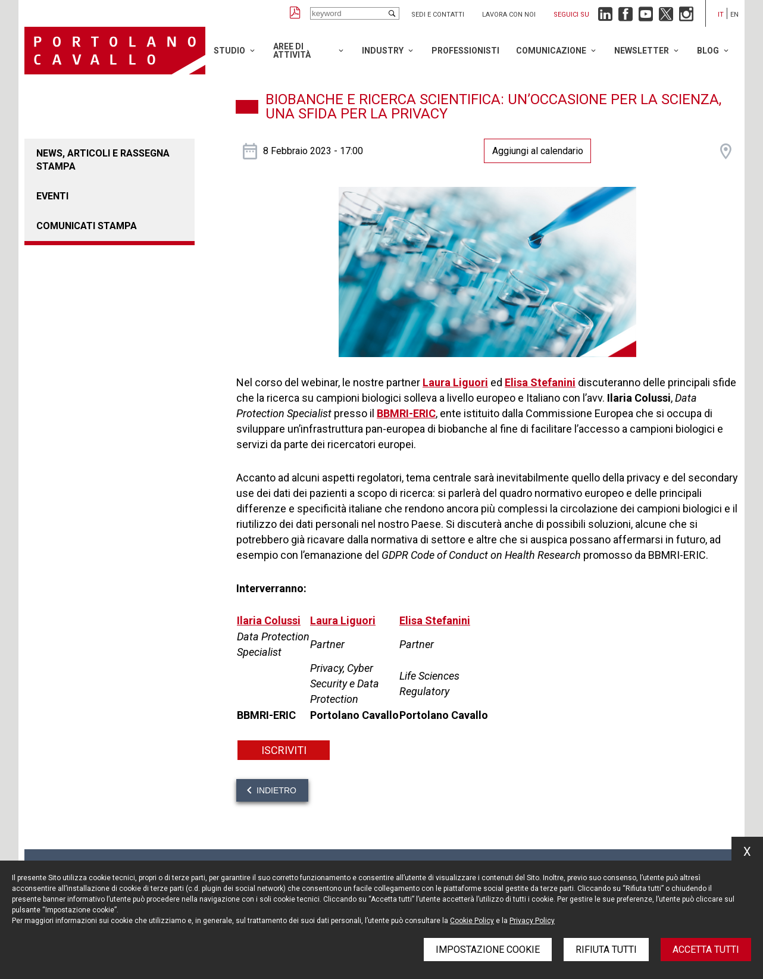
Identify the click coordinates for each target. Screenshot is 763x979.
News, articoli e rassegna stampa (103, 160)
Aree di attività (292, 51)
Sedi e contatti (437, 14)
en (734, 14)
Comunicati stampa (86, 226)
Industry (383, 50)
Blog (708, 50)
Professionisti (465, 50)
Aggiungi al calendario (537, 151)
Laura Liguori (455, 382)
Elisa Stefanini (540, 382)
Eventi (52, 196)
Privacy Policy (532, 921)
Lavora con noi (509, 14)
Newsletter (641, 50)
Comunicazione (551, 50)
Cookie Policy (472, 921)
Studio (229, 50)
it (721, 14)
